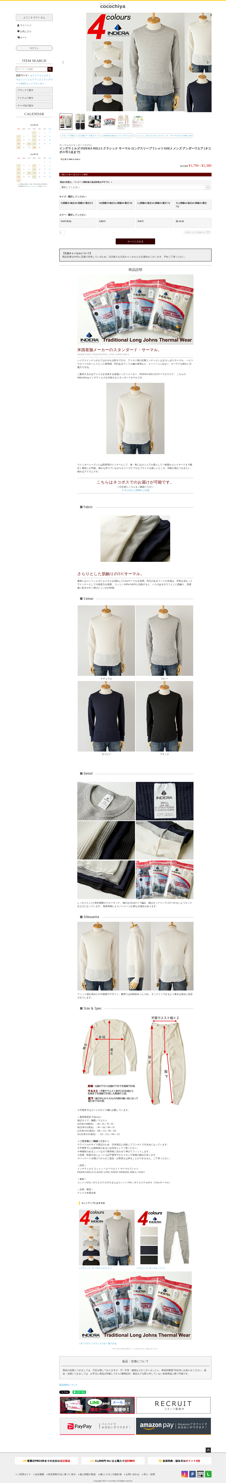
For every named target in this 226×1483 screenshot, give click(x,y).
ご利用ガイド (24, 1474)
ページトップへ (208, 1450)
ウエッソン (21, 79)
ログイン (34, 48)
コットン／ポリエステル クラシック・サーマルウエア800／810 (164, 136)
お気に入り (24, 31)
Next (207, 62)
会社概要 (39, 1474)
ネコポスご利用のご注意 (136, 490)
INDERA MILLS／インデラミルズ (118, 136)
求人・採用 (149, 1474)
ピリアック (35, 79)
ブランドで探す (68, 136)
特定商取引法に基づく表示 (62, 1474)
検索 (50, 69)
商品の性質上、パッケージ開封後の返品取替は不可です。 (86, 182)
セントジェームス (39, 75)
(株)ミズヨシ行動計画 (111, 1474)
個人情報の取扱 (88, 1474)
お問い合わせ (133, 1474)
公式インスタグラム (32, 186)
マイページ (24, 25)
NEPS (23, 83)
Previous (63, 62)
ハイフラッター (36, 83)
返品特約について (68, 1385)
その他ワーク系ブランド (89, 136)
